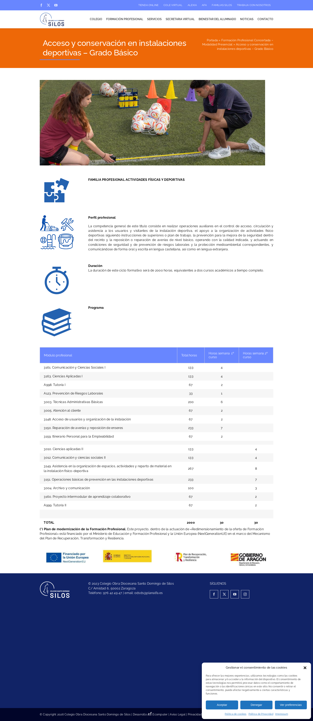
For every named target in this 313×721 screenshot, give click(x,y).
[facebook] (41, 5)
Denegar (256, 704)
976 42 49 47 (112, 593)
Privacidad (195, 714)
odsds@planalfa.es (148, 593)
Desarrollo (143, 714)
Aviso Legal (177, 714)
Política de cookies (236, 714)
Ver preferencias (291, 704)
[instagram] (245, 594)
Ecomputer (160, 714)
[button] (305, 668)
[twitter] (48, 5)
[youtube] (55, 5)
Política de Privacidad (261, 714)
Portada (212, 40)
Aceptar (222, 704)
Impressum (281, 714)
